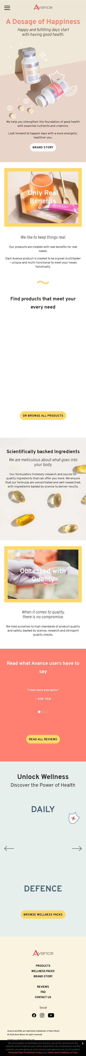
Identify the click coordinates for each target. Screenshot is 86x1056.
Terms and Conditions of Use (62, 1052)
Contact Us (43, 997)
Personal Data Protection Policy (25, 1052)
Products (43, 966)
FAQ (43, 992)
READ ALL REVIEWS (43, 739)
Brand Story (43, 976)
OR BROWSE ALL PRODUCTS (43, 416)
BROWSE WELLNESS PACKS (43, 915)
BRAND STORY (43, 147)
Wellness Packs (43, 971)
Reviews (43, 987)
